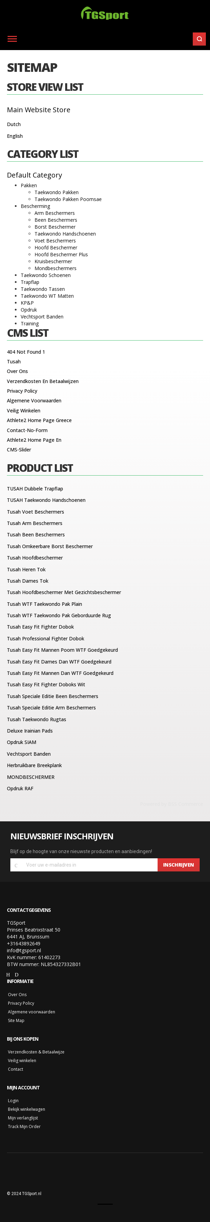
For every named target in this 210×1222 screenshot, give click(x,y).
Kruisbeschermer (53, 261)
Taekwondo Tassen (43, 289)
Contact (15, 1069)
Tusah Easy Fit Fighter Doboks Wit (46, 684)
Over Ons (17, 994)
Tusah (14, 361)
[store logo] (105, 14)
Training (30, 323)
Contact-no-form (27, 430)
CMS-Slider (19, 449)
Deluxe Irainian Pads (30, 730)
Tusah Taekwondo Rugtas (36, 719)
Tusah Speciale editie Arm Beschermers (51, 707)
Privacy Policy (22, 391)
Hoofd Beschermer (55, 247)
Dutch (14, 124)
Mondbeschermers (55, 268)
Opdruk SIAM (21, 742)
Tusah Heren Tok (26, 569)
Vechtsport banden (29, 754)
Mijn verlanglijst (23, 1118)
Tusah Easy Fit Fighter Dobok (40, 626)
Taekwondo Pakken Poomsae (68, 199)
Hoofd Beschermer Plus (61, 254)
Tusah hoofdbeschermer (35, 557)
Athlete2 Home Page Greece (39, 420)
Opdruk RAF (20, 788)
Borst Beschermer (55, 226)
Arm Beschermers (54, 213)
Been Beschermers (55, 220)
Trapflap (30, 282)
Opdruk (29, 309)
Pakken (29, 185)
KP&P (27, 302)
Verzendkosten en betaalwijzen (43, 381)
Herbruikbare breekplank (34, 765)
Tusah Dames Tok (27, 580)
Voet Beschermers (55, 240)
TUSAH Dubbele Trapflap (35, 488)
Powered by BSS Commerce (171, 804)
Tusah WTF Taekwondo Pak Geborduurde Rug (59, 615)
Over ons (17, 371)
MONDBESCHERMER (30, 777)
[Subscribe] (179, 864)
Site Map (16, 1020)
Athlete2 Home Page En (34, 440)
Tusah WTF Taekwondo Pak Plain (44, 604)
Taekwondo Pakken (56, 192)
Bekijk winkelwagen (26, 1109)
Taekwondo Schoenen (46, 275)
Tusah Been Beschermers (36, 534)
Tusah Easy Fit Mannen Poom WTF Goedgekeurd (62, 650)
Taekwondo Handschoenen (65, 233)
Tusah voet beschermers (35, 511)
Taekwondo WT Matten (47, 296)
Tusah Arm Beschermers (34, 523)
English (15, 136)
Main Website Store (38, 109)
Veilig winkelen (23, 410)
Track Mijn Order (24, 1126)
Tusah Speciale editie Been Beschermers (52, 696)
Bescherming (35, 206)
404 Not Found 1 (26, 352)
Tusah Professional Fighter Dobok (45, 638)
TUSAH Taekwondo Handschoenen (46, 500)
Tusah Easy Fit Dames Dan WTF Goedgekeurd (59, 661)
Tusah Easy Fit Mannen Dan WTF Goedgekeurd (60, 673)
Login (13, 1101)
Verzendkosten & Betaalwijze (36, 1052)
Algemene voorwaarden (34, 400)
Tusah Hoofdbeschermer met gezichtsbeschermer (64, 592)
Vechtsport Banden (42, 316)
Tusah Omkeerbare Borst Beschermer (50, 546)
